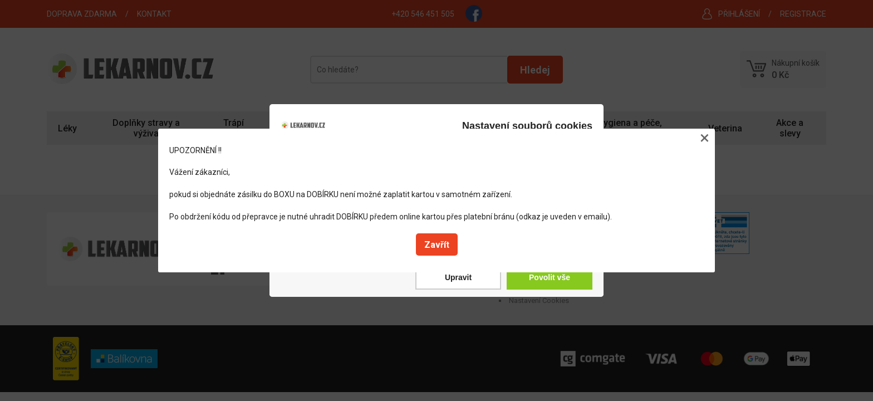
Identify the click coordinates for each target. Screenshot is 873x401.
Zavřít (436, 244)
